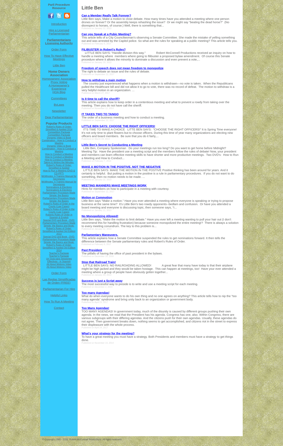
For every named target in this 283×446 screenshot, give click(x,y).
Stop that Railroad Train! (99, 262)
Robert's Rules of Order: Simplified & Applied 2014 (59, 128)
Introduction (59, 24)
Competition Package (59, 132)
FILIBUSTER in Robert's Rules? (104, 49)
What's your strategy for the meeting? (108, 333)
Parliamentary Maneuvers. (100, 234)
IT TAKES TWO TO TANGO (100, 114)
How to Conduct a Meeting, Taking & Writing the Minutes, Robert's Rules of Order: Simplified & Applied (59, 163)
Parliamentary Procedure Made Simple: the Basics (59, 194)
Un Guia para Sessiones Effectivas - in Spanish (59, 260)
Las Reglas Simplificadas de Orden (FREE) (58, 281)
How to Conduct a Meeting (59, 154)
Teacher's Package (59, 253)
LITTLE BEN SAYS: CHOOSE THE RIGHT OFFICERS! (118, 126)
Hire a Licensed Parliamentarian (59, 31)
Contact (59, 307)
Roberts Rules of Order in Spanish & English (59, 216)
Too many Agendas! (95, 292)
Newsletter (59, 111)
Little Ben (59, 65)
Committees (59, 98)
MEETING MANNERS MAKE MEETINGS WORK (114, 185)
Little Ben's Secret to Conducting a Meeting (112, 144)
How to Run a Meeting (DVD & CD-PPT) (59, 172)
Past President (92, 250)
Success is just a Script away (102, 280)
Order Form (59, 49)
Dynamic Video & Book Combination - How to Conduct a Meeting (59, 140)
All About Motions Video (59, 264)
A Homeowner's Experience (59, 87)
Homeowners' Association (59, 78)
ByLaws (59, 104)
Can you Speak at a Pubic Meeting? (106, 34)
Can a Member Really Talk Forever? (106, 15)
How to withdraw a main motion (104, 80)
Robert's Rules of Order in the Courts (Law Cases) (58, 205)
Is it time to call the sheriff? (101, 98)
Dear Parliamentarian (59, 117)
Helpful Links (59, 295)
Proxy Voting (59, 82)
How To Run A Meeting (59, 301)
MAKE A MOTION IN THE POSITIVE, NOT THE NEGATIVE (121, 166)
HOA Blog (58, 92)
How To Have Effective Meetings (59, 57)
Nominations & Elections (59, 187)
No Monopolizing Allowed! (100, 216)
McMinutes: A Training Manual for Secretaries (58, 177)
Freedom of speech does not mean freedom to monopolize (123, 68)
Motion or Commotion (97, 197)
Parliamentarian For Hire (59, 289)
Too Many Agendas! (95, 308)
